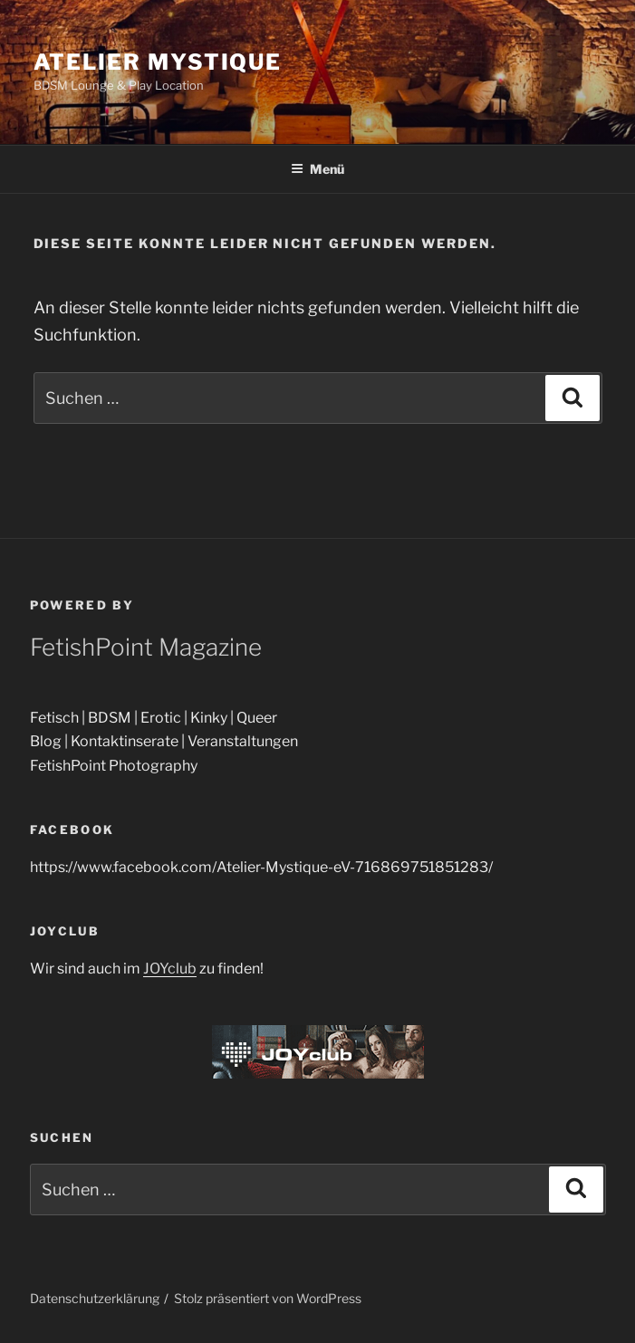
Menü (317, 169)
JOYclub (170, 968)
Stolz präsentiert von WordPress (267, 1298)
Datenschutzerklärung (94, 1298)
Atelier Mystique (158, 62)
